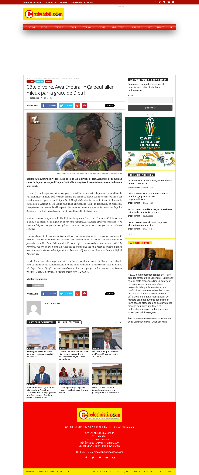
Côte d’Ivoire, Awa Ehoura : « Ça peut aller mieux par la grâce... (148, 224)
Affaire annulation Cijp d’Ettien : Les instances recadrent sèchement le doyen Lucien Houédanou (73, 355)
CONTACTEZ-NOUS (165, 472)
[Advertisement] (99, 53)
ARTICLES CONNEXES (41, 322)
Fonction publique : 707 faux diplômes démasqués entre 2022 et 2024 (105, 354)
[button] (171, 27)
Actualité (32, 27)
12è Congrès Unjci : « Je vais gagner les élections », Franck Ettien (73, 390)
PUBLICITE (136, 472)
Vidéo (149, 27)
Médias (48, 81)
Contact (64, 2)
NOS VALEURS (149, 472)
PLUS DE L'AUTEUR (68, 322)
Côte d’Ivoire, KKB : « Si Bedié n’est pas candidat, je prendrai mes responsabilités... (149, 196)
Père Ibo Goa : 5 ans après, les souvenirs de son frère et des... (150, 182)
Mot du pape (52, 2)
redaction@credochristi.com (108, 452)
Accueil (29, 78)
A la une (37, 78)
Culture (103, 27)
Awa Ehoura (38, 285)
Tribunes (162, 27)
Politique (60, 27)
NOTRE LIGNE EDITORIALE (103, 472)
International (137, 27)
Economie (88, 27)
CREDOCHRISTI (36, 98)
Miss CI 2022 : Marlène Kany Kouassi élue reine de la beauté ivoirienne (150, 211)
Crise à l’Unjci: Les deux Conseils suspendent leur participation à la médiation (105, 390)
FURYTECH (64, 472)
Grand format (119, 27)
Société (74, 27)
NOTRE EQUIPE (123, 472)
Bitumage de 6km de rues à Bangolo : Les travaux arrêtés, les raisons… (41, 354)
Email (130, 95)
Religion (46, 27)
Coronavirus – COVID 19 (82, 2)
